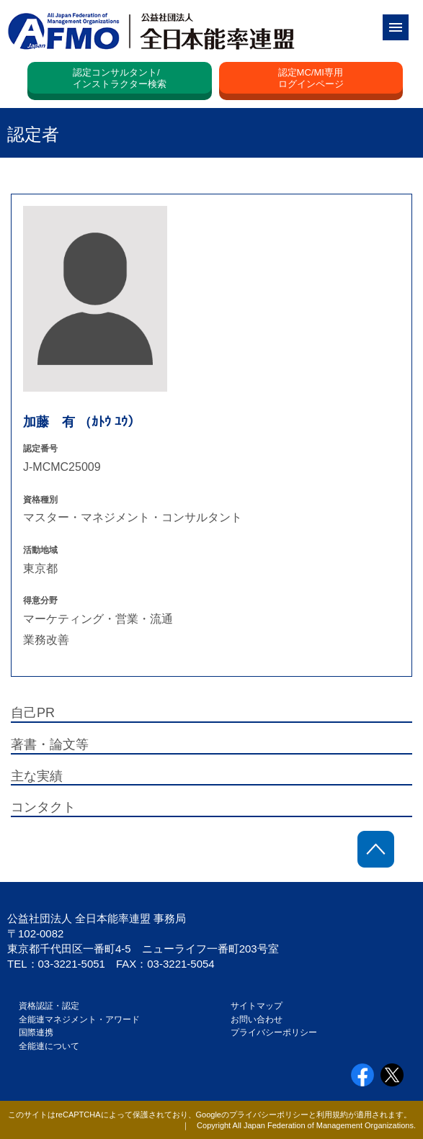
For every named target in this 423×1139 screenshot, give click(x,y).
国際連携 (40, 1032)
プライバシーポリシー (274, 1032)
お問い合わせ (256, 1019)
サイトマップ (256, 1006)
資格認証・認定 (49, 1006)
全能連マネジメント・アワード (79, 1019)
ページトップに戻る (375, 849)
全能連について (49, 1046)
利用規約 (332, 1114)
